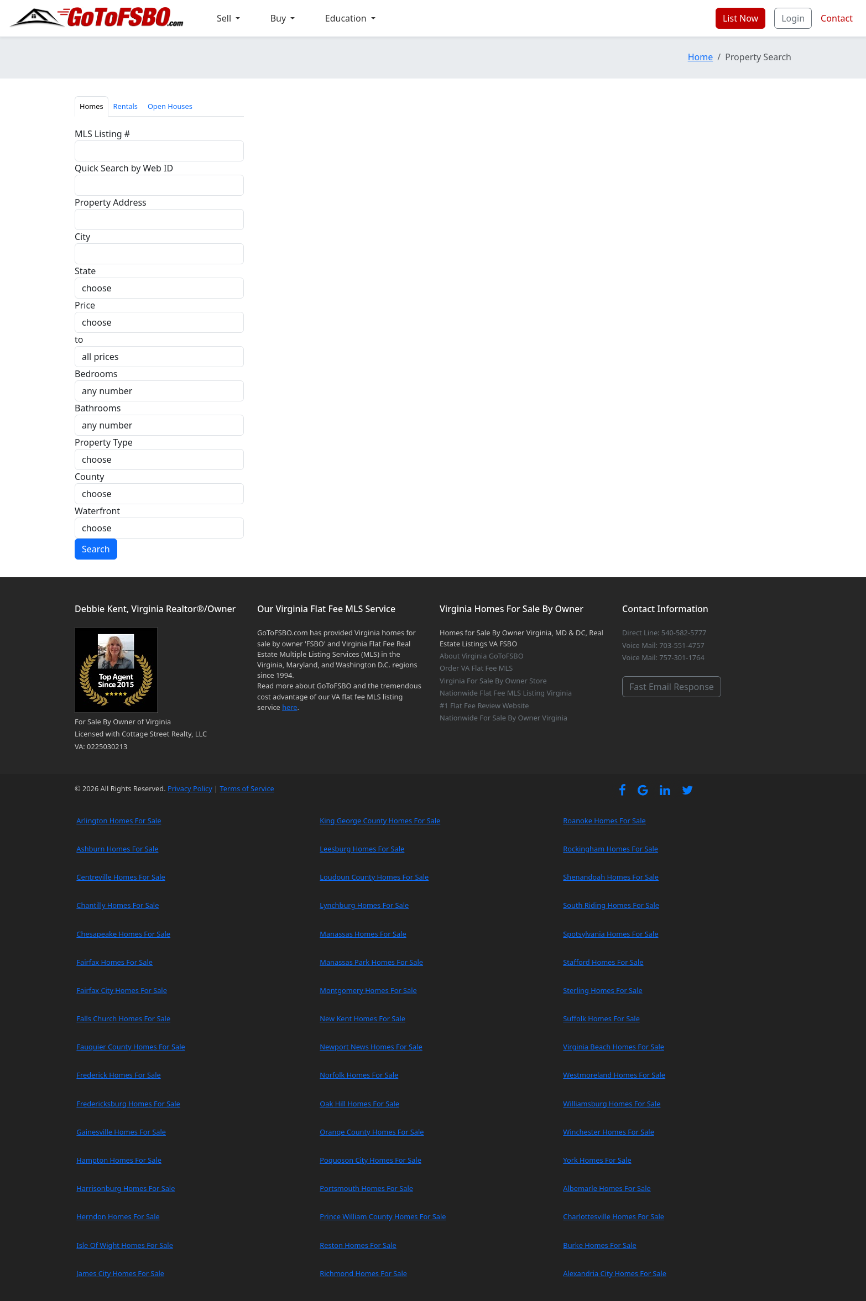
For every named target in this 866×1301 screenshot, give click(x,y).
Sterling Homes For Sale (602, 990)
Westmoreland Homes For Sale (614, 1075)
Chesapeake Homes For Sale (123, 934)
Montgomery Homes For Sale (368, 990)
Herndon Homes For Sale (117, 1216)
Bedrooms (96, 374)
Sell (225, 18)
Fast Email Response (671, 687)
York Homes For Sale (597, 1160)
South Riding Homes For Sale (611, 905)
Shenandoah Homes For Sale (611, 877)
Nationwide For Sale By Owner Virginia (503, 718)
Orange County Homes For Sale (372, 1132)
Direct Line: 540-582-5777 (664, 633)
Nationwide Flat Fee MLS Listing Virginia (506, 693)
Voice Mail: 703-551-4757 (663, 645)
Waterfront (97, 511)
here (289, 707)
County (90, 477)
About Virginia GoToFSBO (482, 656)
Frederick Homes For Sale (118, 1075)
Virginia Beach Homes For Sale (613, 1047)
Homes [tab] (91, 106)
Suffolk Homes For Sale (601, 1018)
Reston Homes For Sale (358, 1245)
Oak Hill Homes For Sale (359, 1104)
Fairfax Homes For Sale (114, 962)
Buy (279, 18)
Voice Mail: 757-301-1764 (663, 657)
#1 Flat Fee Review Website (484, 705)
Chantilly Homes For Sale (117, 905)
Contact (837, 18)
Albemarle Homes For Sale (606, 1188)
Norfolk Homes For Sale (359, 1075)
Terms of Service (247, 788)
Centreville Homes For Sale (120, 877)
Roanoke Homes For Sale (604, 820)
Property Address (111, 202)
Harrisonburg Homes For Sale (125, 1188)
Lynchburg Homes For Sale (364, 905)
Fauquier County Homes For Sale (130, 1047)
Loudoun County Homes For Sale (374, 877)
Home (700, 57)
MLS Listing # (102, 134)
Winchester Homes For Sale (608, 1132)
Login (793, 18)
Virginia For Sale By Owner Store (493, 681)
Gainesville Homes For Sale (121, 1132)
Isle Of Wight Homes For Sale (124, 1245)
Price (85, 305)
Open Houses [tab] (170, 106)
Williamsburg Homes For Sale (611, 1104)
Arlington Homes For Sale (118, 820)
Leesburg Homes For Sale (362, 849)
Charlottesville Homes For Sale (613, 1216)
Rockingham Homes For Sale (610, 849)
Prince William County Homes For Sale (383, 1216)
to (79, 339)
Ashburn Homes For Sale (117, 849)
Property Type (104, 442)
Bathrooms (98, 408)
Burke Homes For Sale (599, 1245)
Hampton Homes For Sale (118, 1160)
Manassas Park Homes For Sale (371, 962)
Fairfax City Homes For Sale (121, 990)
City (82, 237)
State (85, 271)
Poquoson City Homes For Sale (370, 1160)
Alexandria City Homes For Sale (614, 1273)
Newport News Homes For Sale (371, 1047)
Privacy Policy (190, 788)
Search (96, 549)
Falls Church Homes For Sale (123, 1018)
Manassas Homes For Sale (363, 934)
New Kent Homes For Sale (362, 1018)
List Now (740, 18)
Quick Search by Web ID (124, 168)
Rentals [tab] (125, 106)
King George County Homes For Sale (380, 820)
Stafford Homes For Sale (603, 962)
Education (347, 18)
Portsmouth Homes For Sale (366, 1188)
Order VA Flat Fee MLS (476, 668)
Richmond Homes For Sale (363, 1273)
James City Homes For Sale (120, 1273)
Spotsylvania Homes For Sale (610, 934)
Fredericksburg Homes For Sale (128, 1104)
